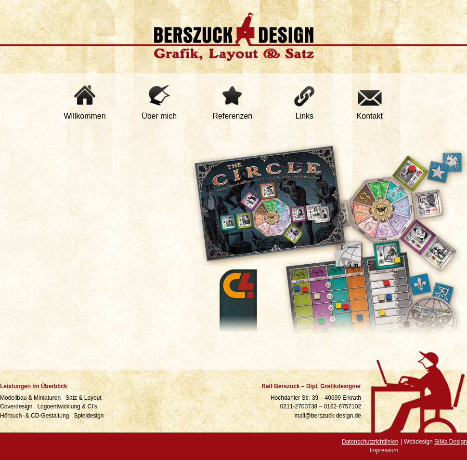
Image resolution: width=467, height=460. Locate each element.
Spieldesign (89, 415)
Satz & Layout (84, 397)
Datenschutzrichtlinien (370, 441)
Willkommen (85, 116)
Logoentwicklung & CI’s (68, 406)
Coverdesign (17, 406)
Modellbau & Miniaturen (31, 397)
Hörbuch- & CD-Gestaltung (35, 415)
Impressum (384, 450)
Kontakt (370, 116)
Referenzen (233, 116)
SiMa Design (450, 441)
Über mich (159, 116)
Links (304, 116)
